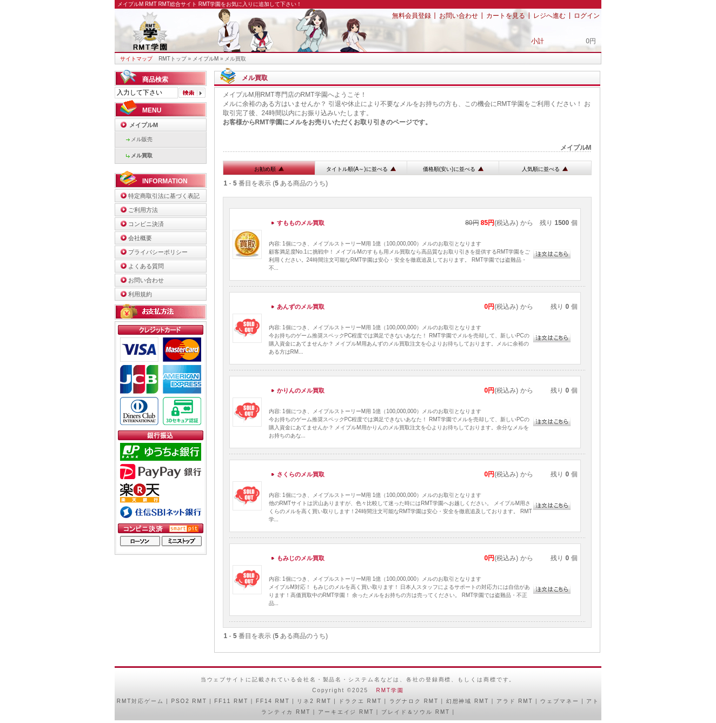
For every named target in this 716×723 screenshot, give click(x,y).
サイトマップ (136, 59)
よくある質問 (146, 266)
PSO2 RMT (189, 701)
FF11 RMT (231, 701)
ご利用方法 (143, 210)
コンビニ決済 (146, 224)
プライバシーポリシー (158, 252)
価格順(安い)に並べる (453, 169)
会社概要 (140, 238)
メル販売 (142, 139)
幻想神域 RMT (467, 701)
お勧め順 (269, 169)
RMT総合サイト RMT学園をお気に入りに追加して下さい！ (230, 4)
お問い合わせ (458, 15)
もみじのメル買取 (300, 558)
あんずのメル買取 (300, 306)
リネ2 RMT (314, 701)
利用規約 (140, 294)
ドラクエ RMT (360, 701)
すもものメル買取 (300, 223)
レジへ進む (549, 15)
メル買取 (142, 155)
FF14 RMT (273, 701)
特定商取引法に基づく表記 (164, 196)
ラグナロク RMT (414, 701)
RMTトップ (172, 59)
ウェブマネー (559, 701)
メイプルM (205, 59)
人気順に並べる (545, 169)
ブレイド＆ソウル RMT (415, 712)
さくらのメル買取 (300, 474)
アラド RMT (514, 701)
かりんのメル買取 (300, 390)
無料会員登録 (411, 15)
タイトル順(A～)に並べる (360, 169)
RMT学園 (390, 690)
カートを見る (505, 15)
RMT (124, 701)
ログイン (587, 15)
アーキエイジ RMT (346, 712)
